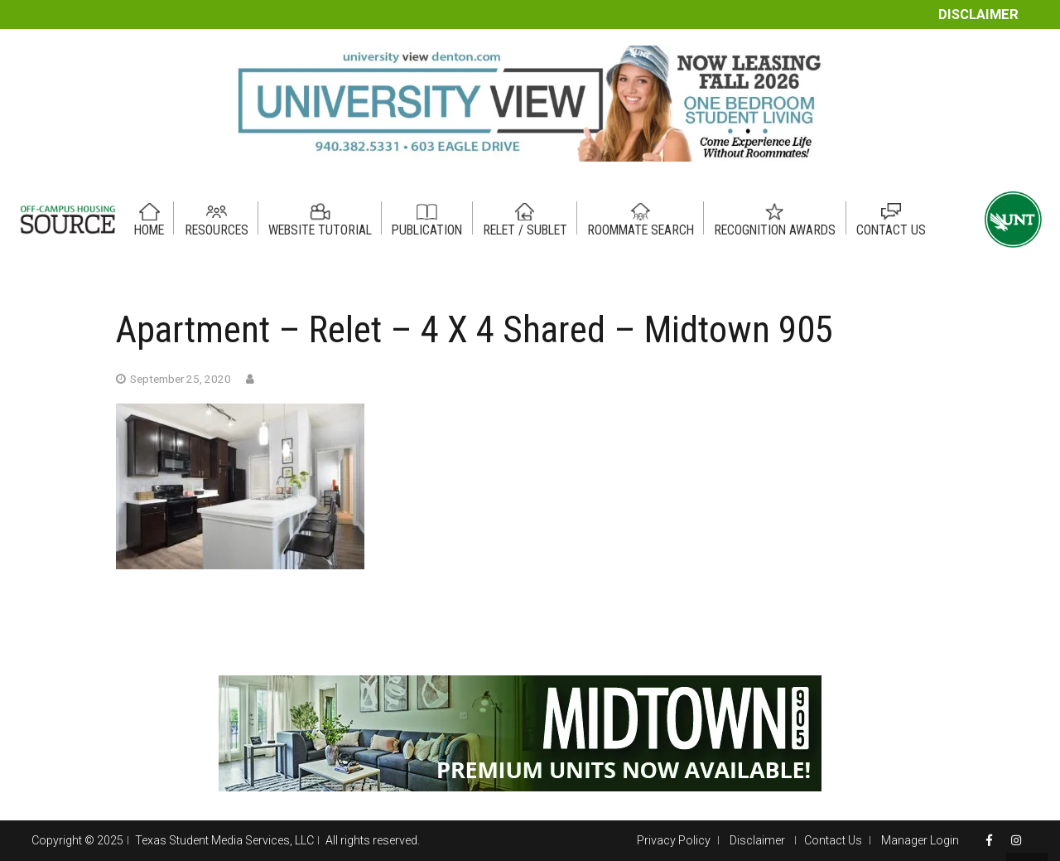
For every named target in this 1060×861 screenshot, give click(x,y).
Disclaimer (978, 14)
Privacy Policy (674, 840)
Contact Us (833, 840)
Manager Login (920, 840)
